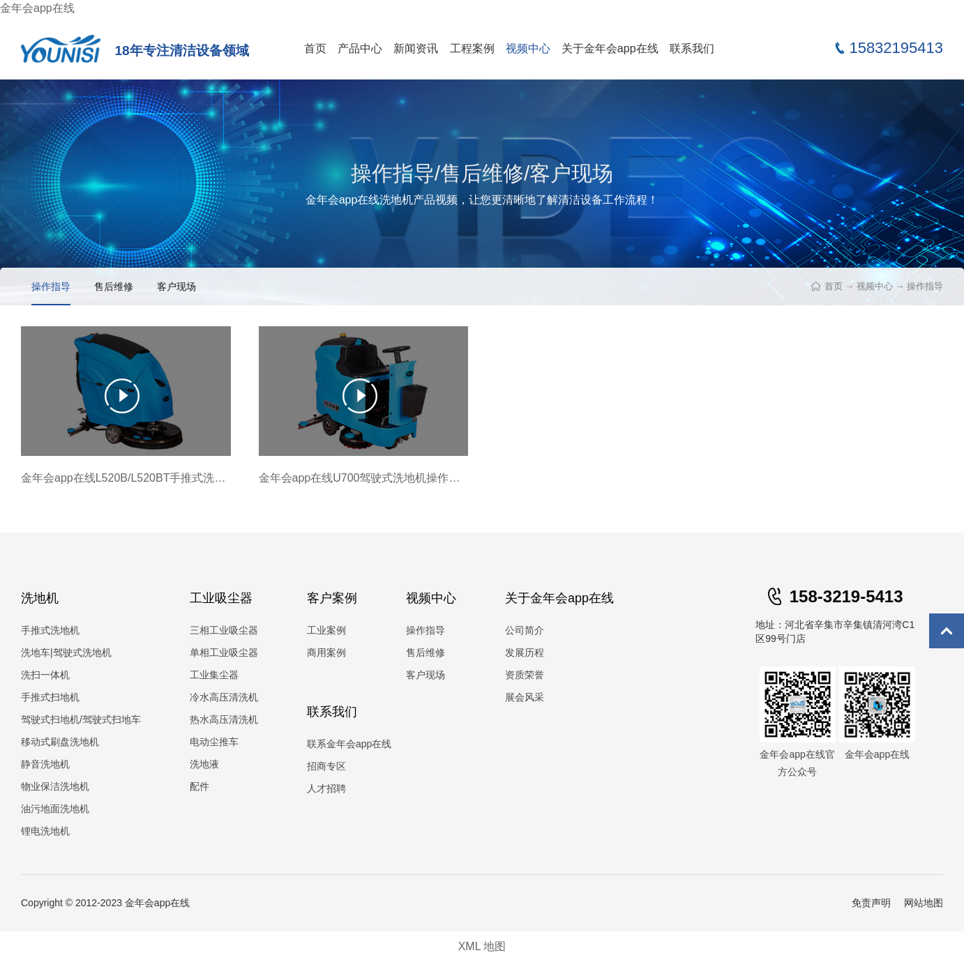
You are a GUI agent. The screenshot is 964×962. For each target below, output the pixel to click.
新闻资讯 (415, 48)
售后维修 (113, 286)
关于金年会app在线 (610, 48)
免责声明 (871, 902)
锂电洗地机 (45, 831)
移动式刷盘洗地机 (60, 741)
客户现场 (176, 286)
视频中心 (528, 48)
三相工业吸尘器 (224, 630)
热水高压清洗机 (224, 719)
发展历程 (524, 652)
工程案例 (472, 48)
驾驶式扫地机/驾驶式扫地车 (81, 719)
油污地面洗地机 (55, 808)
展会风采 (524, 697)
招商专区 (326, 766)
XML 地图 (482, 946)
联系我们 (692, 48)
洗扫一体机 (45, 674)
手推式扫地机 (50, 697)
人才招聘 (326, 788)
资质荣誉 (524, 674)
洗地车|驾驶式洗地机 (66, 652)
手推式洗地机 (50, 630)
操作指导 (925, 286)
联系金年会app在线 (349, 743)
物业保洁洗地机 (55, 786)
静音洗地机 (45, 764)
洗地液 (204, 764)
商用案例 (326, 652)
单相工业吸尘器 (224, 652)
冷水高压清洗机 (224, 697)
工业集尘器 (214, 674)
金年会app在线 (37, 8)
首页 (315, 48)
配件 (199, 786)
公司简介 (524, 630)
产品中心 (360, 48)
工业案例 (326, 630)
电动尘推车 (214, 741)
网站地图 (923, 902)
